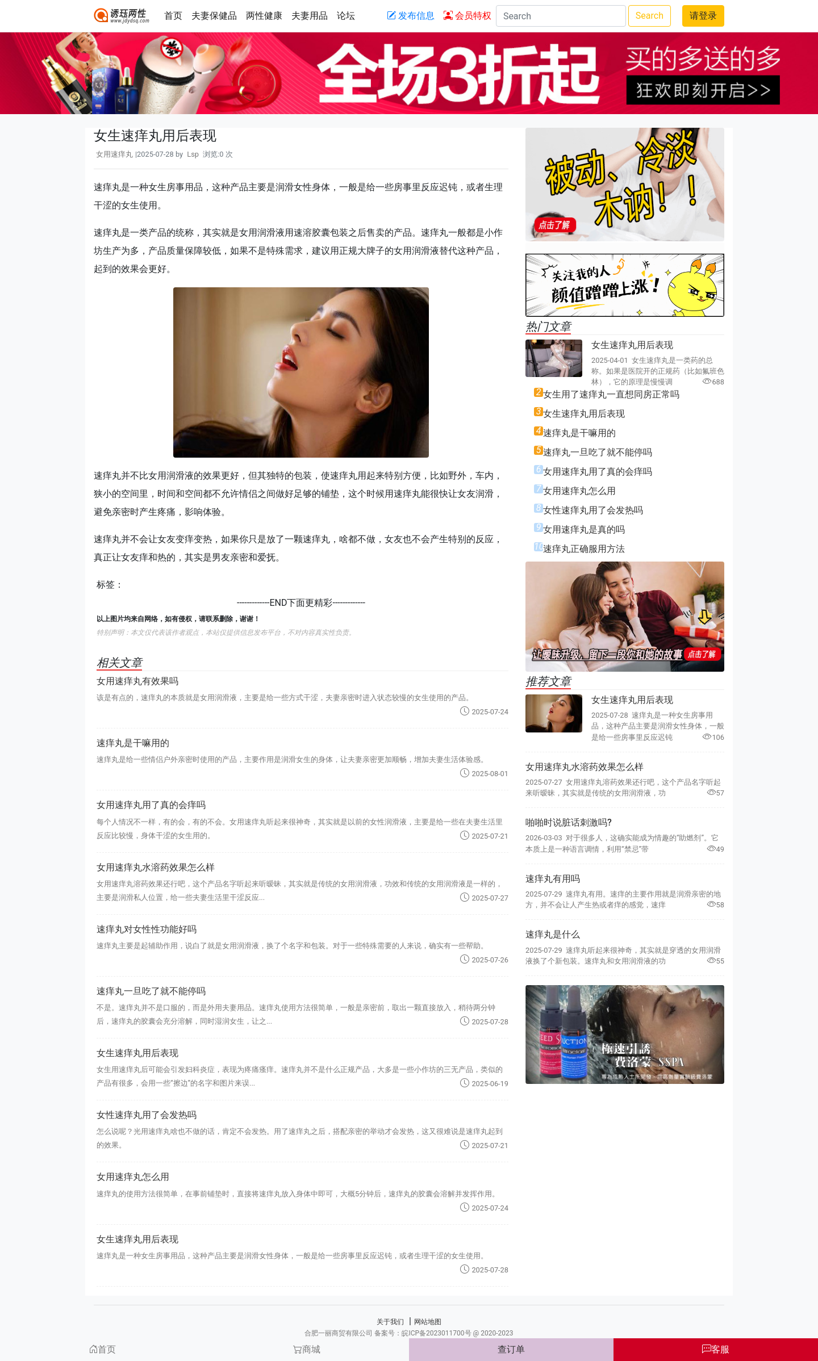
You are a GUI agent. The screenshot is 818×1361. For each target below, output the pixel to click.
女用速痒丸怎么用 (133, 1176)
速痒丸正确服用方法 (584, 548)
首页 (173, 15)
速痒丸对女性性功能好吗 (147, 929)
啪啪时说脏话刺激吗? (568, 822)
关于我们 (390, 1322)
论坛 (346, 15)
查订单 (511, 1349)
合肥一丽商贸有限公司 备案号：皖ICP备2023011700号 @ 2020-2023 (408, 1333)
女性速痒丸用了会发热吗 (147, 1114)
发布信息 (411, 15)
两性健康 (264, 15)
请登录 (703, 15)
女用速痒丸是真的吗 (584, 529)
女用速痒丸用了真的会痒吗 (151, 804)
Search (649, 15)
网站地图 (427, 1322)
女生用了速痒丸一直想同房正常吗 (611, 394)
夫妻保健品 (214, 15)
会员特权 (467, 15)
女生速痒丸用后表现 (137, 1053)
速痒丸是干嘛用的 (133, 743)
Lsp (193, 154)
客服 (715, 1349)
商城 (306, 1349)
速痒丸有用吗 (552, 878)
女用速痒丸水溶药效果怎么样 (156, 867)
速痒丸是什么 (552, 934)
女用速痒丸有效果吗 (137, 681)
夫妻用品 (309, 15)
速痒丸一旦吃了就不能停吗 (151, 991)
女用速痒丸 (114, 154)
